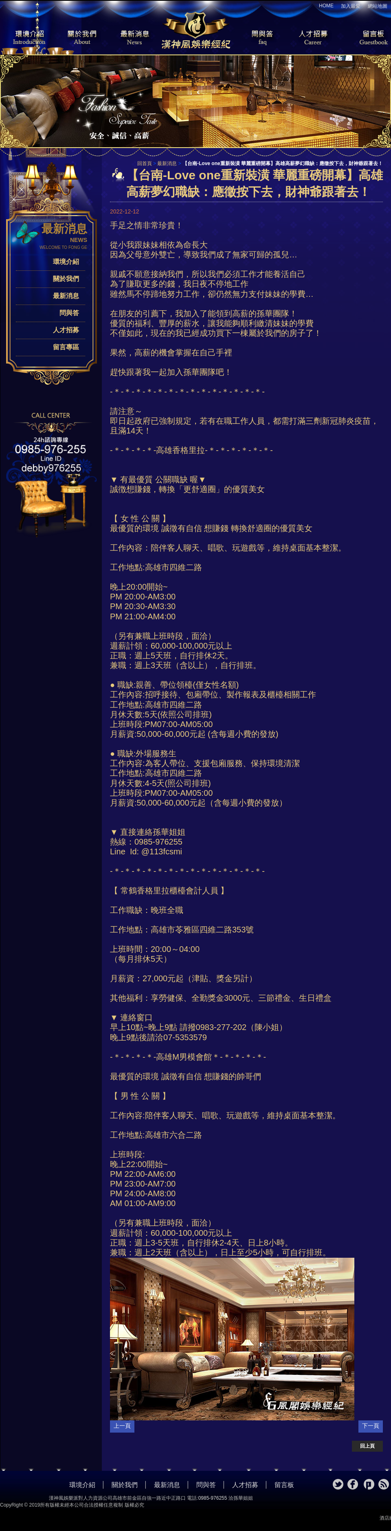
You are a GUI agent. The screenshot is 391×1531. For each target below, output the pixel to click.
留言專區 (66, 347)
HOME (326, 6)
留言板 (366, 38)
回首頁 (144, 163)
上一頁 (122, 1425)
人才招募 (311, 38)
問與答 (256, 38)
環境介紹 (24, 38)
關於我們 (79, 38)
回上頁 (367, 1446)
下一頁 (370, 1425)
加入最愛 (350, 6)
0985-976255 (212, 1498)
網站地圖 (377, 6)
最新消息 (134, 38)
